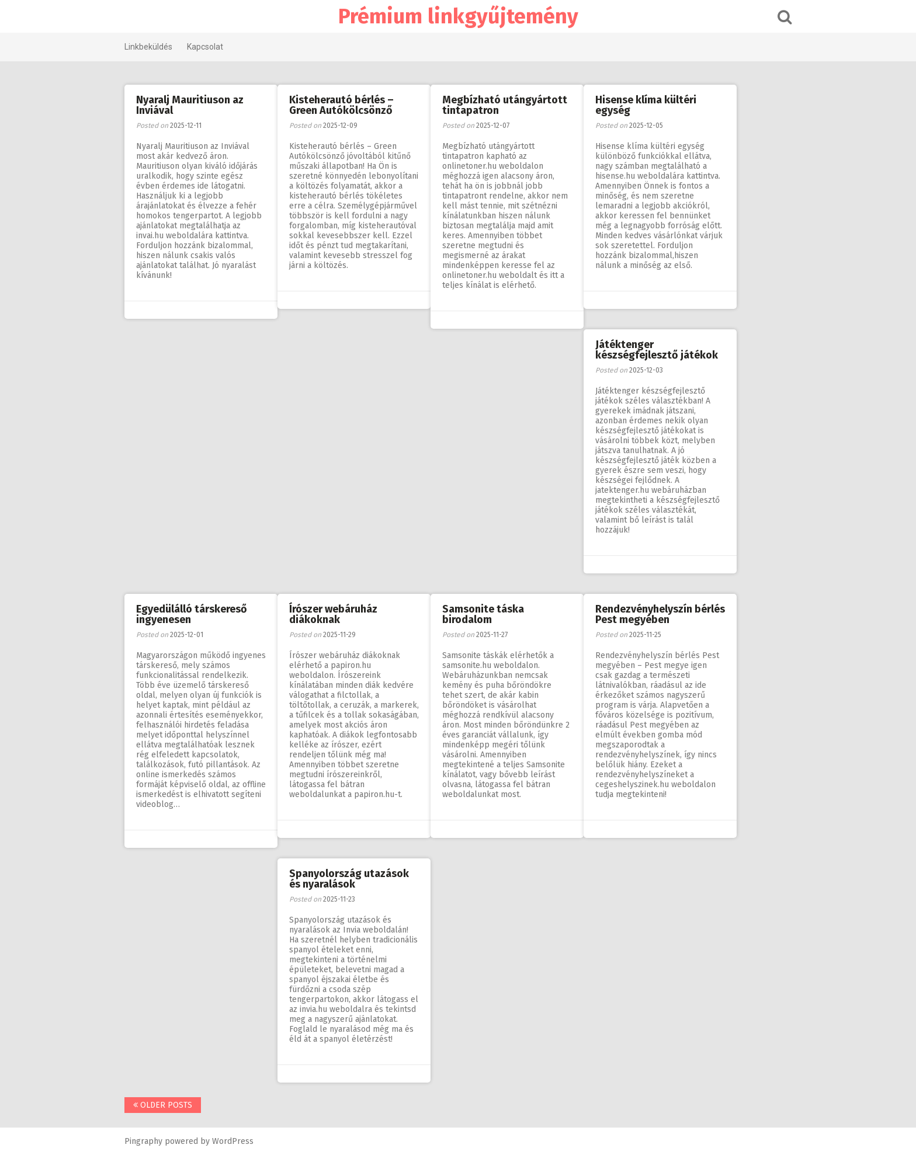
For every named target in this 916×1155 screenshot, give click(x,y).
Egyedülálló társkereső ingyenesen (191, 614)
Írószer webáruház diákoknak (333, 614)
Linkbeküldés (148, 46)
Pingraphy (143, 1141)
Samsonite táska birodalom (483, 614)
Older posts (162, 1105)
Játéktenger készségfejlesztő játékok (656, 349)
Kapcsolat (205, 46)
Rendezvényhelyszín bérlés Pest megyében (660, 614)
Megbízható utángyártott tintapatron (504, 105)
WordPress (233, 1141)
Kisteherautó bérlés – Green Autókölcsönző (341, 105)
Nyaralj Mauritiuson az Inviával (190, 105)
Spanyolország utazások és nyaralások (349, 878)
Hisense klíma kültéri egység (645, 105)
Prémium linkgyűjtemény (458, 16)
